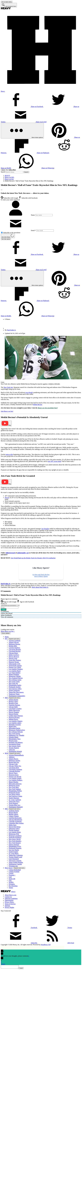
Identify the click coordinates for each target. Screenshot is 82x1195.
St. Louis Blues (13, 853)
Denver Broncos (14, 656)
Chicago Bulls (13, 707)
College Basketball (15, 870)
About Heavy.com (10, 895)
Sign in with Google (9, 602)
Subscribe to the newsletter (10, 232)
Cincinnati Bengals (15, 649)
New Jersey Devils (15, 839)
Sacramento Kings (14, 744)
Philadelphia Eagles (15, 685)
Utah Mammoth (14, 859)
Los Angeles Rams (15, 671)
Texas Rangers (13, 803)
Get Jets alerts (6, 239)
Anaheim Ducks (14, 811)
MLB (6, 753)
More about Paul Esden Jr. (40, 587)
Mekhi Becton (37, 404)
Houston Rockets (14, 717)
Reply (3, 964)
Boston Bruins (13, 812)
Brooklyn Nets (13, 703)
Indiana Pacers (13, 719)
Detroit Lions (13, 658)
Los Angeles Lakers (15, 723)
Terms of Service (10, 904)
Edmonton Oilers (14, 828)
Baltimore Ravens (14, 644)
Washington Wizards (15, 751)
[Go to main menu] (6, 2)
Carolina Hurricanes (15, 818)
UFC (10, 880)
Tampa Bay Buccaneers (16, 692)
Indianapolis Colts (14, 664)
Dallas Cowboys (14, 655)
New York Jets (13, 683)
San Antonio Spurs (15, 746)
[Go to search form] (9, 5)
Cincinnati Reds (14, 768)
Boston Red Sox (14, 762)
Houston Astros (14, 775)
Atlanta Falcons (14, 642)
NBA (6, 698)
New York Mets (14, 787)
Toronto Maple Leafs (15, 857)
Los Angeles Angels (15, 778)
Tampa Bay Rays (14, 801)
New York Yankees (15, 789)
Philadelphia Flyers (15, 846)
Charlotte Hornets (14, 705)
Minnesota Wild (14, 834)
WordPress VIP (46, 944)
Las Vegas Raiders (14, 673)
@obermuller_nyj (23, 553)
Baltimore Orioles (14, 760)
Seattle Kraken (13, 852)
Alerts (3, 170)
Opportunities (9, 900)
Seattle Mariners (14, 798)
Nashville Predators (15, 837)
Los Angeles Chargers (16, 669)
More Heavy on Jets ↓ (8, 631)
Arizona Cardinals (14, 640)
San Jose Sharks (14, 850)
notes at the (9, 454)
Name (33, 215)
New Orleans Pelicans (16, 732)
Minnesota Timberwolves (17, 730)
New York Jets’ (8, 387)
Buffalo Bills (13, 646)
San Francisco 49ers (15, 689)
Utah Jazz (12, 749)
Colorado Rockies (14, 771)
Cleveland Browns (14, 651)
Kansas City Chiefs (15, 667)
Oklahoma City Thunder (16, 735)
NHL (6, 809)
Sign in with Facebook (25, 602)
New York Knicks (14, 733)
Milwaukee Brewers (15, 784)
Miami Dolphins (14, 674)
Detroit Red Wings (15, 827)
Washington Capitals (15, 864)
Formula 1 (12, 875)
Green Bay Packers (15, 660)
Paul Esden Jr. (11, 330)
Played (7, 497)
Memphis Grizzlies (15, 724)
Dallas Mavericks (14, 710)
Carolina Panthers (14, 648)
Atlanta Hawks (13, 700)
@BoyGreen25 (11, 553)
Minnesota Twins (14, 785)
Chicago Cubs (13, 764)
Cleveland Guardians (15, 769)
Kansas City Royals (15, 776)
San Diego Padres (14, 794)
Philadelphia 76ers (14, 739)
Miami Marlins (13, 782)
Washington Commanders (17, 696)
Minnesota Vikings (15, 676)
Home (7, 637)
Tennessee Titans (14, 694)
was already (29, 392)
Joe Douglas (45, 529)
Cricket (11, 873)
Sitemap (7, 905)
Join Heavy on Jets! (7, 411)
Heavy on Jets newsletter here (47, 408)
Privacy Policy (9, 902)
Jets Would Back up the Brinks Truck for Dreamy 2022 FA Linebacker (33, 558)
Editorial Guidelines (11, 898)
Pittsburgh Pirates (14, 792)
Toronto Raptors (14, 748)
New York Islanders (15, 841)
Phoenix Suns (13, 741)
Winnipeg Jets (13, 866)
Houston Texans (14, 662)
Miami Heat (12, 726)
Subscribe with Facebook (28, 198)
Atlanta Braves (13, 759)
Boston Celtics (13, 701)
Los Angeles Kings (15, 832)
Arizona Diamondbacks (16, 755)
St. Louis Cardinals (15, 800)
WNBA (11, 882)
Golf (10, 877)
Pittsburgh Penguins (15, 848)
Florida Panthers (14, 830)
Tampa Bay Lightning (16, 855)
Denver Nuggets (14, 712)
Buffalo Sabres (13, 814)
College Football (14, 871)
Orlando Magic (13, 737)
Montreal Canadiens (15, 836)
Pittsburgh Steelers (15, 687)
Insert (23, 968)
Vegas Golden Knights (16, 862)
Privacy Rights (9, 907)
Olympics (12, 884)
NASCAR (12, 879)
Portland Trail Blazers (16, 742)
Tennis (11, 887)
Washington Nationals (16, 807)
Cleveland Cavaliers (15, 708)
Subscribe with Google (10, 198)
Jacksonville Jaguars (15, 665)
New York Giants (14, 681)
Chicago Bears (13, 653)
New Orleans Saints (15, 680)
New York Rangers (15, 843)
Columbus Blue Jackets (16, 823)
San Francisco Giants (15, 796)
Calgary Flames (14, 816)
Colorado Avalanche (15, 821)
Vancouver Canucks (15, 860)
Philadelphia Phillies (15, 791)
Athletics (11, 757)
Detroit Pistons (13, 714)
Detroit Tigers (13, 773)
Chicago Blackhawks (15, 819)
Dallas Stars (12, 825)
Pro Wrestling (13, 886)
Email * (33, 230)
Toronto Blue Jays (14, 805)
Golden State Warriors (16, 716)
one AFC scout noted (54, 461)
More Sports (9, 868)
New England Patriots (16, 678)
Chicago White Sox (15, 766)
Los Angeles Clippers (15, 721)
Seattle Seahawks (14, 690)
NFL (6, 638)
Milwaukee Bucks (14, 728)
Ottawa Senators (14, 844)
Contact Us (8, 897)
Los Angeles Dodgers (15, 780)
